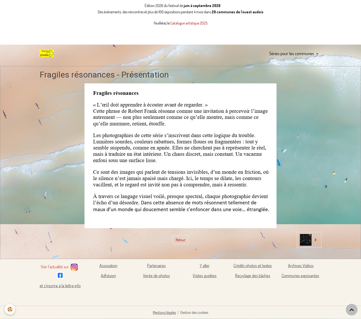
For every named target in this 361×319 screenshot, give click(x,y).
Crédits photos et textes (253, 265)
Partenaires (156, 265)
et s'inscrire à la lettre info (60, 285)
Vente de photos (156, 275)
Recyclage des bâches (252, 275)
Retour (180, 239)
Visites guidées (205, 275)
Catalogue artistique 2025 (188, 23)
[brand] (48, 53)
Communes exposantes (300, 275)
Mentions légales (164, 312)
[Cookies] (10, 309)
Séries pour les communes (292, 53)
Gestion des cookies (194, 312)
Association (108, 265)
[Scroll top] (351, 309)
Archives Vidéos (301, 265)
